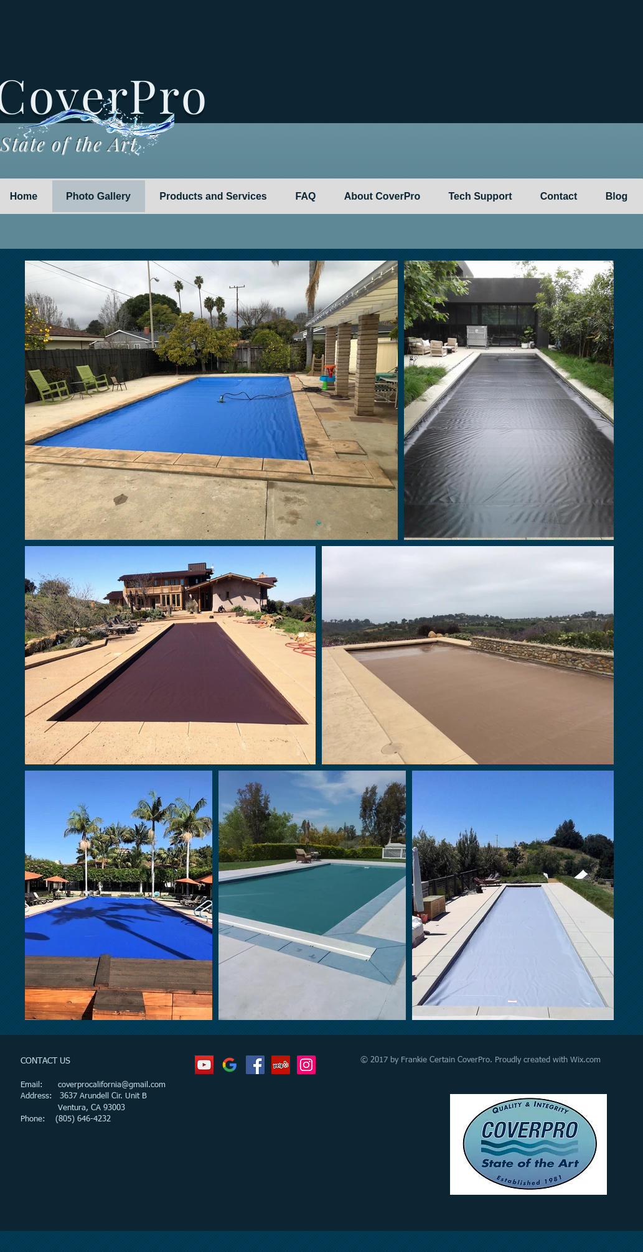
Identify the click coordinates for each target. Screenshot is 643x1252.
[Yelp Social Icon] (280, 1064)
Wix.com (585, 1060)
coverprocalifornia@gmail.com (112, 1085)
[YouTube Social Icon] (204, 1064)
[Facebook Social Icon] (255, 1064)
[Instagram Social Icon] (306, 1064)
